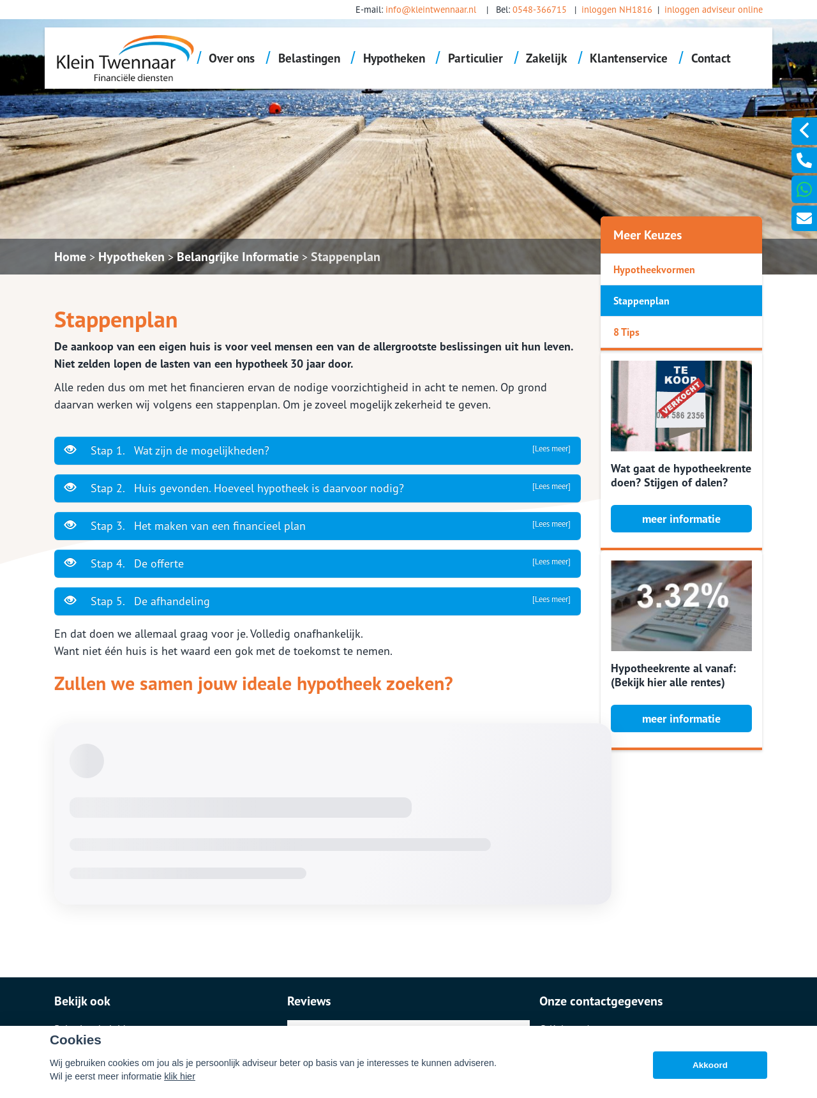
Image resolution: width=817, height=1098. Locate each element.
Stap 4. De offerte (317, 563)
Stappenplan (345, 256)
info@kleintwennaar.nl (431, 9)
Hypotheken (394, 58)
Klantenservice (629, 58)
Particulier (475, 58)
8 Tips (626, 332)
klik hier (179, 1076)
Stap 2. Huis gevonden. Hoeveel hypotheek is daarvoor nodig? (317, 487)
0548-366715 (540, 9)
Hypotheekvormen (654, 269)
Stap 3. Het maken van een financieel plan (317, 525)
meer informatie (681, 518)
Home (70, 256)
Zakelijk (546, 58)
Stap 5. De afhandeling (317, 600)
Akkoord (710, 1065)
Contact (711, 58)
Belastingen (309, 58)
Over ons (232, 58)
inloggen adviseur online (713, 9)
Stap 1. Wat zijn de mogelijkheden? (317, 450)
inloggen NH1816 (616, 9)
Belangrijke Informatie (238, 256)
